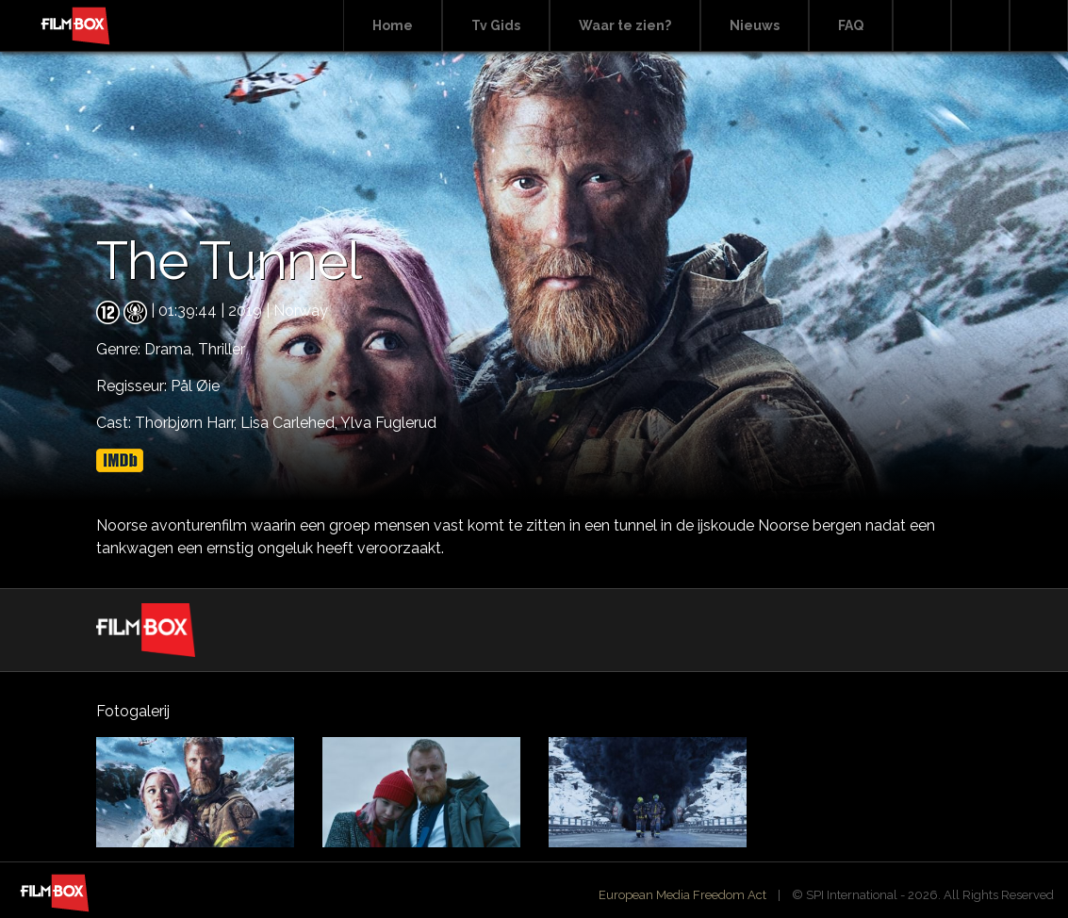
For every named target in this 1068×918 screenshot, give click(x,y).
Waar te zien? (625, 25)
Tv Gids (495, 25)
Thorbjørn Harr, (187, 423)
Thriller (221, 349)
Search (922, 26)
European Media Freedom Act (682, 895)
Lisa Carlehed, (290, 423)
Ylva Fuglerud (388, 423)
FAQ (850, 25)
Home (392, 25)
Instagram (1039, 26)
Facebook (980, 26)
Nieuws (755, 25)
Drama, (171, 349)
